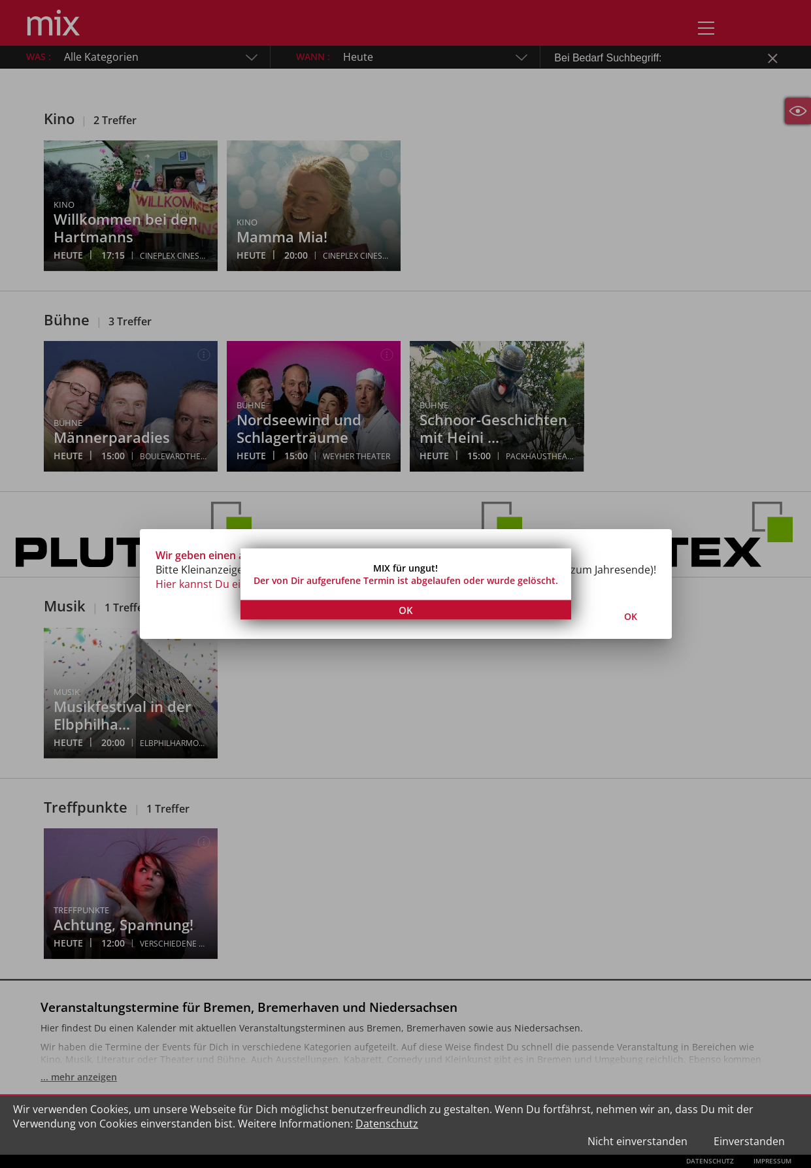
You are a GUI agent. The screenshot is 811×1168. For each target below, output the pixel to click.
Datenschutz (387, 1123)
